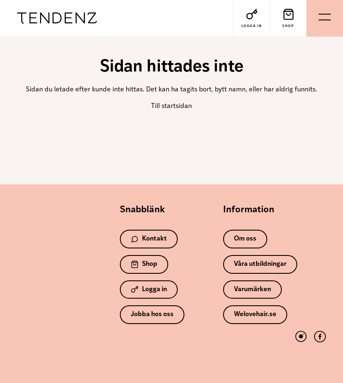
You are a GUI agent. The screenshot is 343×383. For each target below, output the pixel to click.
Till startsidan (171, 106)
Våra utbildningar (260, 264)
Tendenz (57, 18)
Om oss (245, 239)
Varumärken (252, 289)
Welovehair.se (255, 314)
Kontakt (149, 239)
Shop (144, 264)
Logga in (149, 289)
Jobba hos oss (152, 314)
